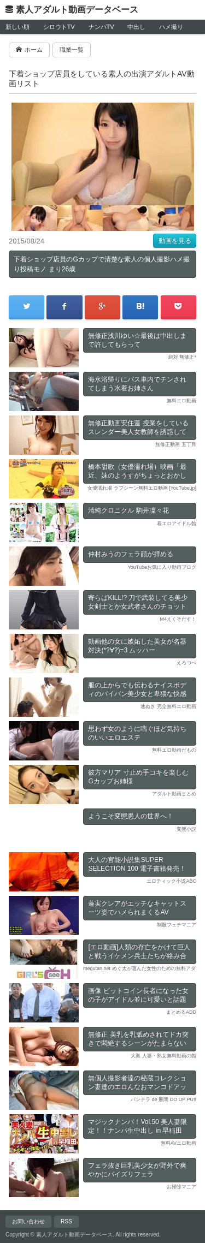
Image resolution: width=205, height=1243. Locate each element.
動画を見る (175, 241)
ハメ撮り (171, 26)
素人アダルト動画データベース (77, 9)
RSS (66, 1221)
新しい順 (17, 26)
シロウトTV (59, 26)
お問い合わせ (28, 1221)
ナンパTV (101, 26)
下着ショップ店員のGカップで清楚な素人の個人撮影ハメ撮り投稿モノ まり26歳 (101, 264)
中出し (136, 26)
